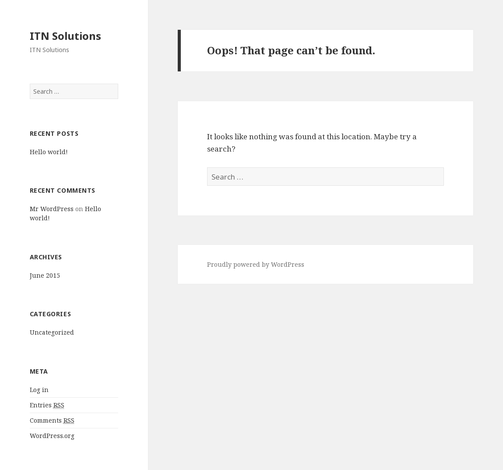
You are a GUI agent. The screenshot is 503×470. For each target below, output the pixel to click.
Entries (47, 405)
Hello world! (49, 152)
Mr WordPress (52, 209)
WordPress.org (52, 435)
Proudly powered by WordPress (255, 264)
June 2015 (45, 275)
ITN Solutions (65, 35)
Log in (39, 389)
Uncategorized (52, 332)
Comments (52, 420)
